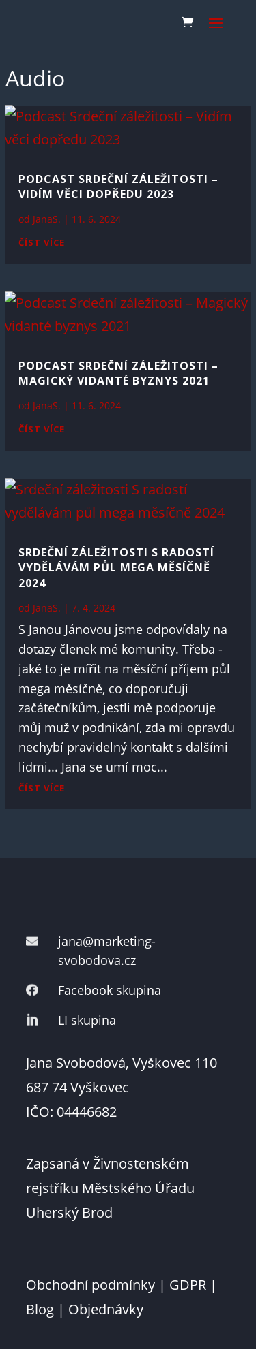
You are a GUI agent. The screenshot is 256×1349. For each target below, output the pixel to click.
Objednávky (105, 1309)
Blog (40, 1309)
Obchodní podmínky (90, 1284)
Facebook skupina (109, 990)
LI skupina (87, 1020)
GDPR (187, 1284)
